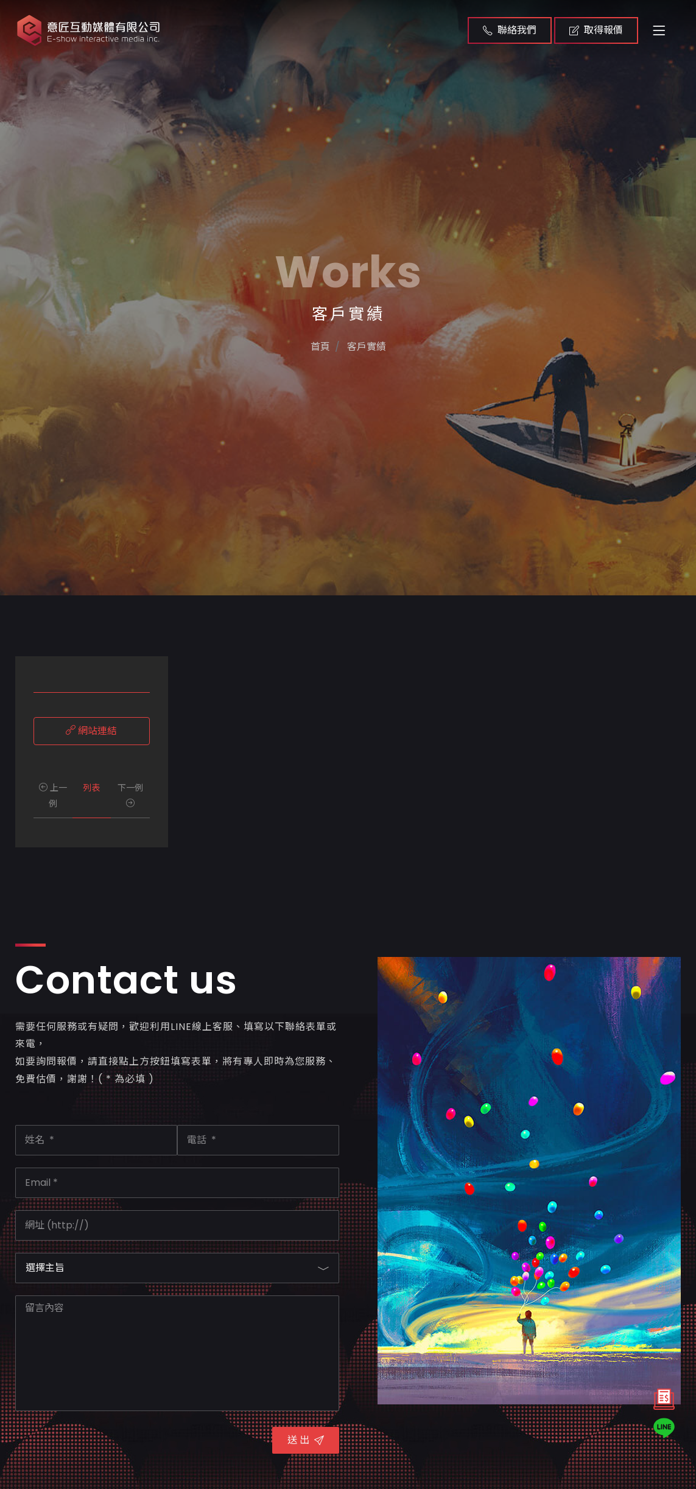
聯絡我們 (509, 30)
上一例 (53, 795)
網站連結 (91, 731)
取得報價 (596, 30)
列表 (91, 788)
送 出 (305, 1440)
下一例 (130, 794)
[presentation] (107, 1447)
